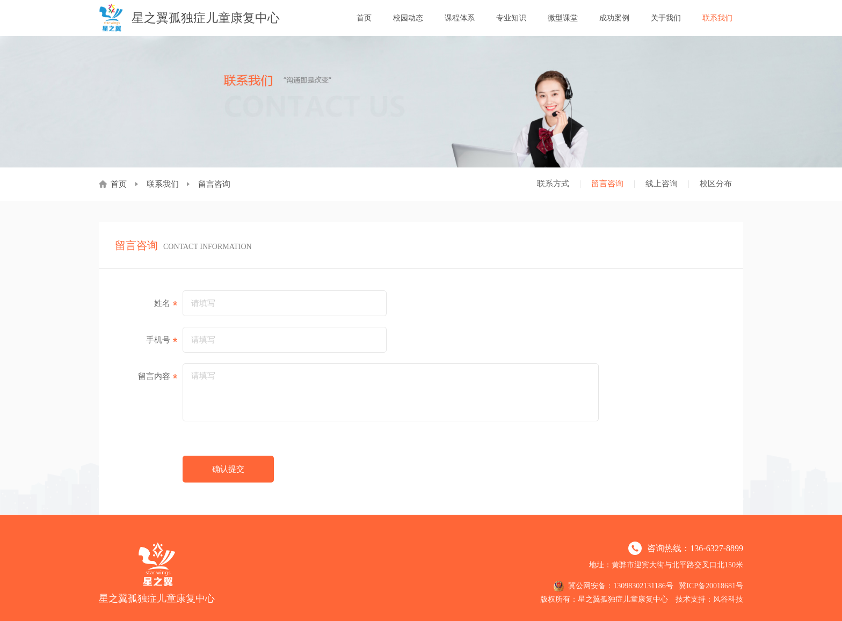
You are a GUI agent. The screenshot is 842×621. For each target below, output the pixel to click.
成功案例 (614, 18)
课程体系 (460, 18)
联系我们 (717, 18)
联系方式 (553, 183)
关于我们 (666, 18)
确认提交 (228, 469)
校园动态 (408, 18)
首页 (364, 18)
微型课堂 (563, 18)
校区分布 (716, 183)
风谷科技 (728, 599)
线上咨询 (661, 183)
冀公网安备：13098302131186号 (613, 586)
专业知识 (511, 18)
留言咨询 (607, 183)
